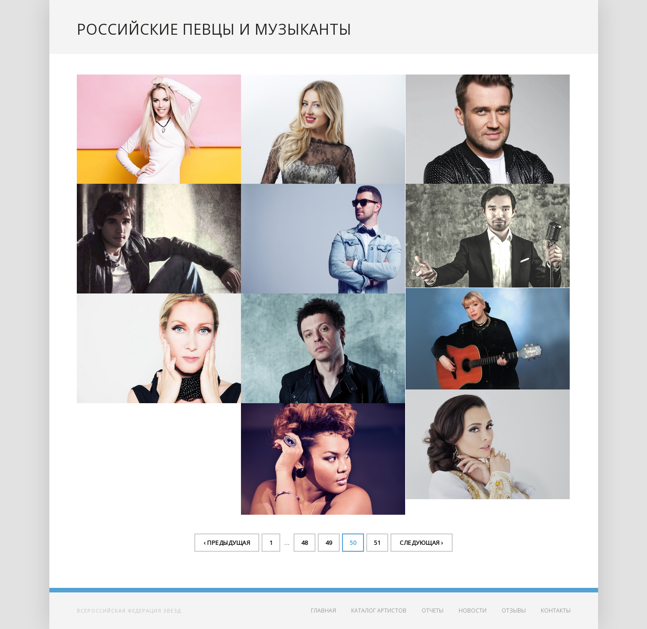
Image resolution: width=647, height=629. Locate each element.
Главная (323, 610)
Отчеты (433, 610)
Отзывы (514, 610)
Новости (473, 610)
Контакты (556, 610)
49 (329, 542)
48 (304, 542)
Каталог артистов (378, 610)
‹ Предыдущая (226, 542)
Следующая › (422, 542)
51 (377, 542)
